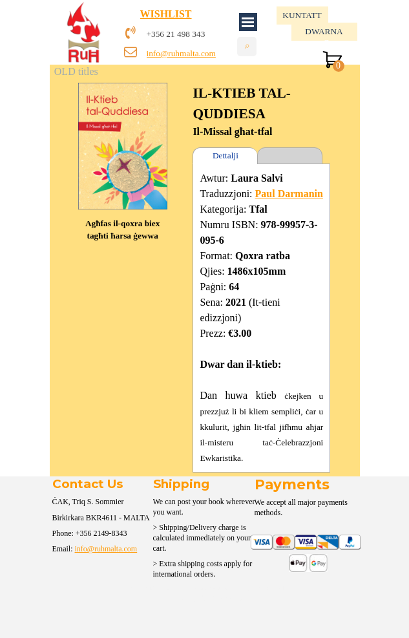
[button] (122, 82)
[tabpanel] (198, 33)
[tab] (289, 155)
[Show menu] (248, 22)
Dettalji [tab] (225, 155)
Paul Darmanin (289, 193)
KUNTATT (301, 15)
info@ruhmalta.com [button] (181, 53)
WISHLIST (166, 13)
